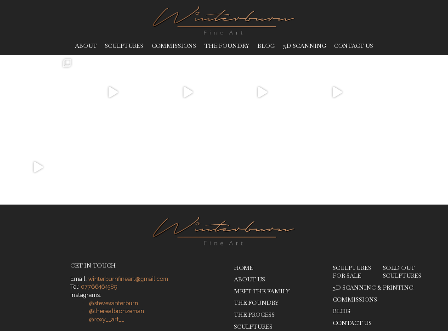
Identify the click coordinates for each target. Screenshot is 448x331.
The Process (254, 240)
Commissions (174, 46)
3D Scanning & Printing (373, 213)
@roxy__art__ (106, 244)
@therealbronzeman (116, 236)
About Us (249, 205)
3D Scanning (304, 46)
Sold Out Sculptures (402, 197)
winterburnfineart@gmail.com (128, 203)
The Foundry (227, 46)
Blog (266, 46)
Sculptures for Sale (352, 197)
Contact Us (353, 46)
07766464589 (99, 212)
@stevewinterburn (113, 228)
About (86, 46)
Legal (143, 277)
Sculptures (124, 46)
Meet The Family (262, 216)
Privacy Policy (113, 277)
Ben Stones (411, 277)
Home (243, 193)
